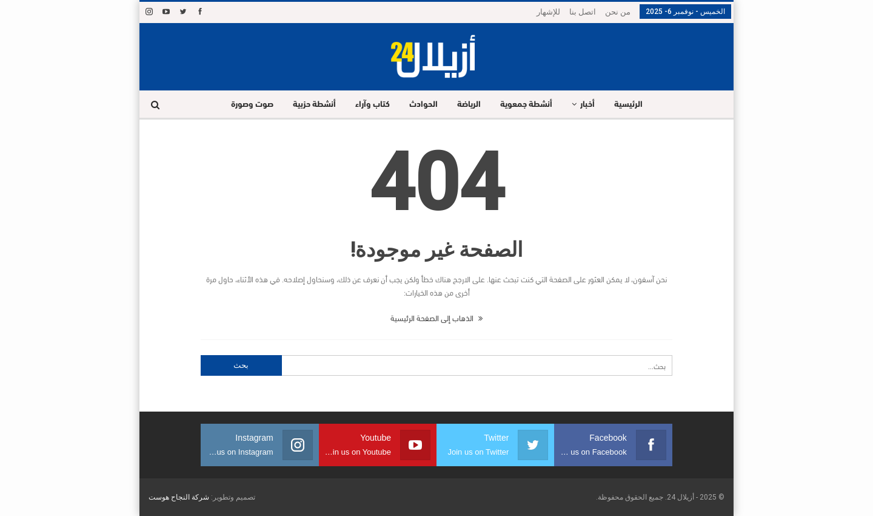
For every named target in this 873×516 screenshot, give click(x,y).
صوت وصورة (245, 104)
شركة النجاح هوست (179, 497)
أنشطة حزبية (309, 104)
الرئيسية (634, 104)
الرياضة (469, 104)
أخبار (591, 104)
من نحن (617, 11)
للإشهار (548, 11)
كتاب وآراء (369, 104)
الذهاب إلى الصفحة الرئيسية (436, 317)
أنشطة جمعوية (529, 104)
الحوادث (422, 104)
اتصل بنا (582, 11)
